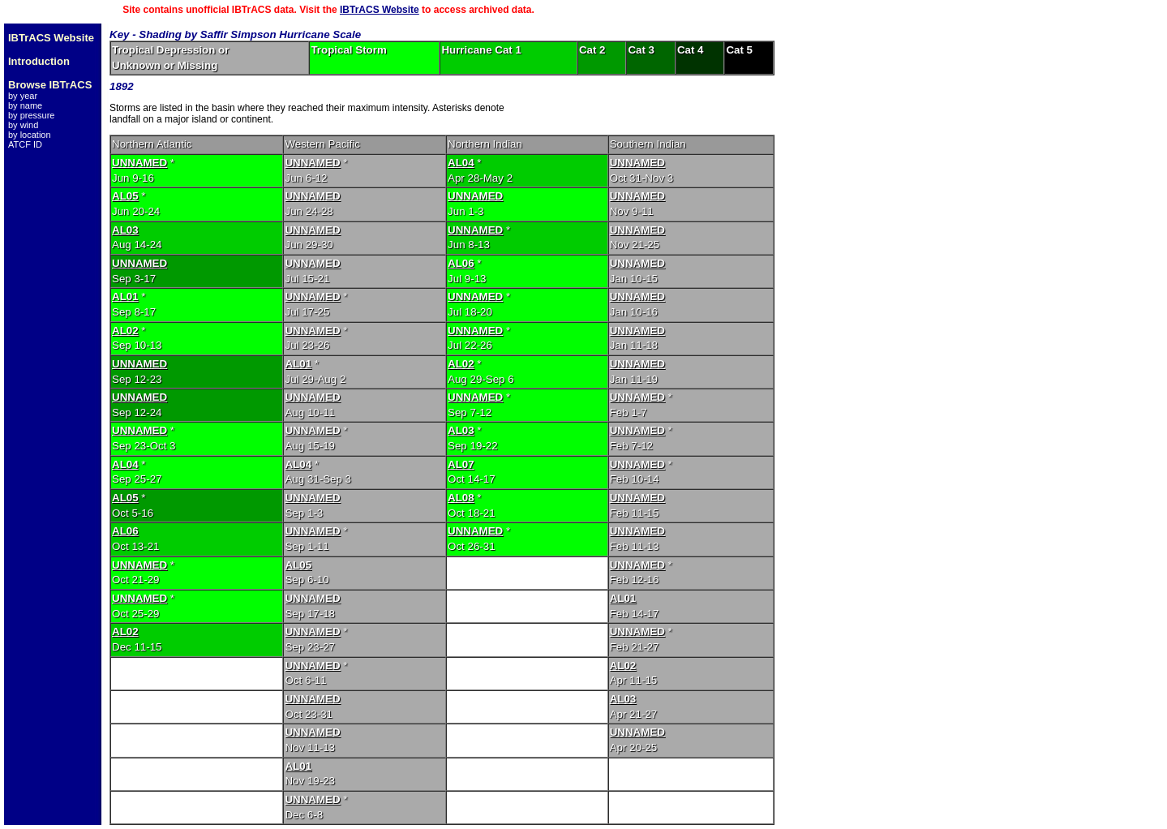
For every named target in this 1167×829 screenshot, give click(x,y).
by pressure (31, 115)
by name (25, 105)
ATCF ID (25, 144)
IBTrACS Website (379, 9)
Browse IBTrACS (50, 85)
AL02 (125, 330)
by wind (23, 125)
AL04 (461, 163)
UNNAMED (139, 163)
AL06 (461, 263)
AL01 (125, 296)
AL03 (125, 230)
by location (29, 135)
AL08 (461, 498)
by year (22, 96)
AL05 (125, 196)
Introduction (39, 61)
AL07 (461, 464)
